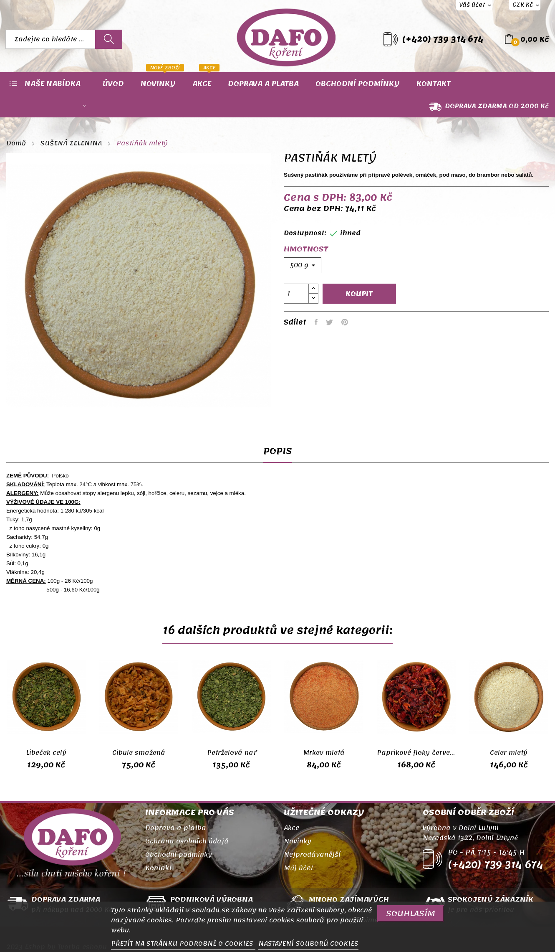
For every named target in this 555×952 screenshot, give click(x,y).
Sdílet (316, 322)
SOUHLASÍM (410, 913)
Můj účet (298, 868)
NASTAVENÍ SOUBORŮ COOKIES (308, 943)
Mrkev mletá (324, 753)
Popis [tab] (277, 452)
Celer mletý (508, 753)
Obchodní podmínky (178, 855)
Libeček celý (46, 753)
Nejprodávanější (312, 855)
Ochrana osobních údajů (186, 841)
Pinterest (344, 322)
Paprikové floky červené (416, 753)
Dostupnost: (305, 233)
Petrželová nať (231, 753)
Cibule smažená (138, 753)
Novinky (297, 841)
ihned (350, 233)
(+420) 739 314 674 (442, 39)
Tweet (329, 322)
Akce (291, 828)
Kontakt (158, 868)
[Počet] (296, 294)
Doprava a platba (175, 828)
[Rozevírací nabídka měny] (524, 5)
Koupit (359, 293)
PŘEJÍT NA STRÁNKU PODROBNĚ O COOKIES (183, 943)
